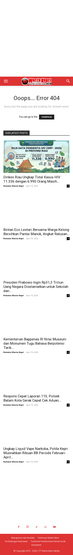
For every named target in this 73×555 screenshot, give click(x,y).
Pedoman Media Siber (48, 537)
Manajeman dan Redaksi (23, 537)
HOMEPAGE (47, 117)
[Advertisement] (36, 38)
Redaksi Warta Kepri (13, 186)
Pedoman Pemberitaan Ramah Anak (48, 541)
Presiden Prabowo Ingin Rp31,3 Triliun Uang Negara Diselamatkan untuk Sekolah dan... (35, 286)
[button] (5, 81)
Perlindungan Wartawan (16, 541)
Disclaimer (36, 544)
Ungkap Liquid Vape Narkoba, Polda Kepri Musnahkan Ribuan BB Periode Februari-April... (35, 453)
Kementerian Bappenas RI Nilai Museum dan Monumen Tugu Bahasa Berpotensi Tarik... (34, 343)
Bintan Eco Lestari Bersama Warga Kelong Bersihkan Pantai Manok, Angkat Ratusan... (36, 232)
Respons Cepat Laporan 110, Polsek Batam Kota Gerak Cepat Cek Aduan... (32, 398)
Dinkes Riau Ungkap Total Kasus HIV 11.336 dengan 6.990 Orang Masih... (31, 179)
